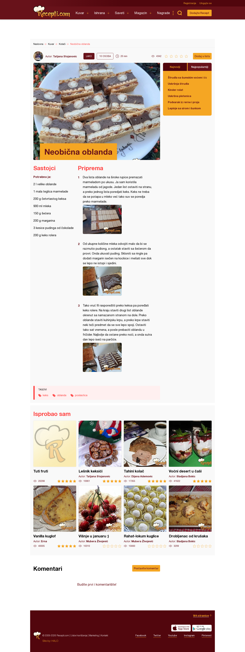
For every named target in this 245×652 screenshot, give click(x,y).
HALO (55, 640)
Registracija (190, 3)
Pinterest (207, 635)
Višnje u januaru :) (100, 517)
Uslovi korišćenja (79, 635)
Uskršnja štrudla (178, 83)
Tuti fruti (54, 452)
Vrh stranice (201, 615)
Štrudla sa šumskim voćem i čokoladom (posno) (187, 77)
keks (45, 395)
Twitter (157, 635)
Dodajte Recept (199, 12)
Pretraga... (179, 13)
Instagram (189, 635)
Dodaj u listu (202, 56)
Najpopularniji (199, 66)
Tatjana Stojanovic (65, 56)
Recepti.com (52, 11)
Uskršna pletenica (179, 95)
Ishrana (99, 13)
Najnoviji (175, 66)
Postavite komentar (146, 568)
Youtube (172, 635)
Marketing (94, 635)
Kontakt (104, 635)
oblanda (61, 395)
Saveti (119, 13)
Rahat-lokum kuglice (145, 517)
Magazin (140, 13)
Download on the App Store (181, 628)
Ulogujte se (205, 3)
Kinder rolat (175, 89)
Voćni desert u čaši (190, 452)
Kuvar (80, 13)
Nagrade (163, 13)
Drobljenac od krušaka (190, 517)
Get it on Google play (202, 628)
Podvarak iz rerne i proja (183, 102)
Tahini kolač (145, 452)
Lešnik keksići (100, 452)
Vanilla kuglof (54, 517)
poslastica (81, 395)
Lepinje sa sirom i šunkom (184, 108)
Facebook (140, 635)
